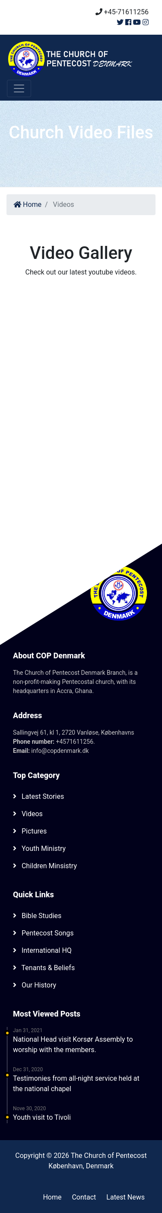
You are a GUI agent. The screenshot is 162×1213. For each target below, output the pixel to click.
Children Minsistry (45, 866)
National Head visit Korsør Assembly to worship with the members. (73, 1044)
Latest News (125, 1197)
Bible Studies (37, 916)
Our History (34, 985)
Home (27, 204)
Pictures (30, 831)
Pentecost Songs (43, 933)
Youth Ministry (39, 848)
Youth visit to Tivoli (42, 1117)
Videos (28, 814)
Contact (84, 1197)
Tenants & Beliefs (44, 968)
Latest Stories (38, 796)
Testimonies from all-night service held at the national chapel (76, 1083)
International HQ (42, 950)
